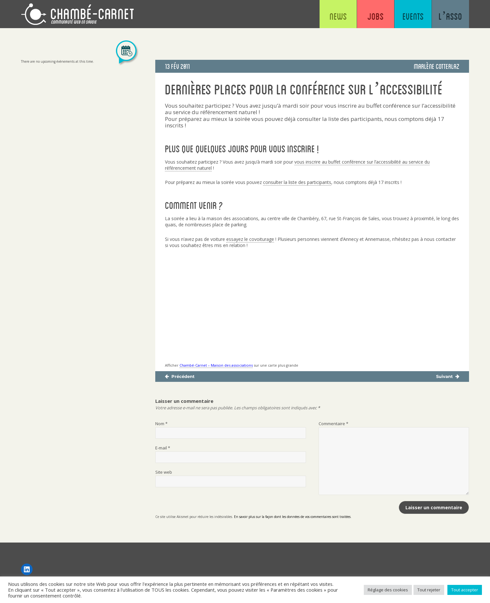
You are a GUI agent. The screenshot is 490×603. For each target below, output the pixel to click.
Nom (161, 423)
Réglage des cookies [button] (388, 590)
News (338, 16)
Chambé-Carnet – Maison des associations (216, 365)
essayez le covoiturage (250, 239)
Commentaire (333, 423)
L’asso (450, 16)
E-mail (162, 448)
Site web (163, 472)
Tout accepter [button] (464, 590)
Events (413, 16)
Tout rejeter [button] (428, 590)
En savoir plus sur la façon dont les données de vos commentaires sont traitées (292, 516)
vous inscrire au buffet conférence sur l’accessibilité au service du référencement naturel (297, 165)
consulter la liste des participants (297, 182)
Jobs (375, 16)
